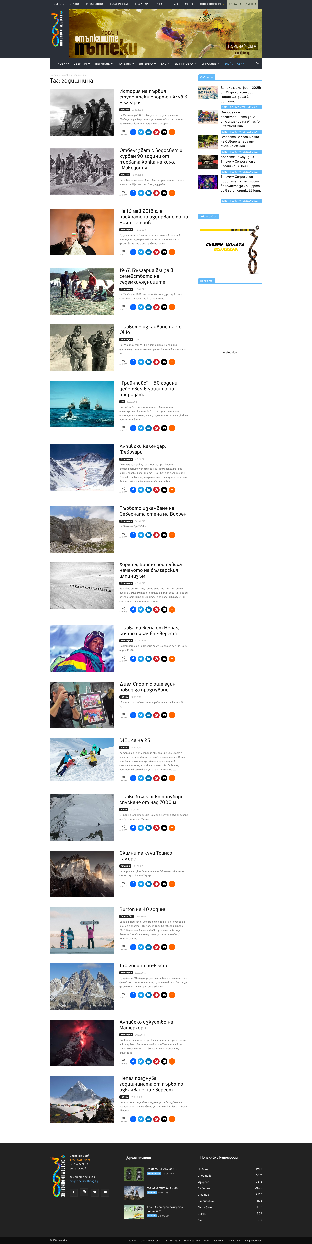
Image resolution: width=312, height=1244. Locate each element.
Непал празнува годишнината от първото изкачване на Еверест (151, 1084)
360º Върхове (192, 1240)
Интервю (147, 64)
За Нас (132, 1240)
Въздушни (96, 4)
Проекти (218, 1240)
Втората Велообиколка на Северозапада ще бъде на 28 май (240, 142)
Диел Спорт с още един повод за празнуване (147, 687)
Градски (143, 4)
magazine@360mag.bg (84, 1181)
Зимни (58, 4)
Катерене (125, 866)
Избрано (125, 110)
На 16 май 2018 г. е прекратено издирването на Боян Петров (153, 217)
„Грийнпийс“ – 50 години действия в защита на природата (148, 389)
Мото (190, 4)
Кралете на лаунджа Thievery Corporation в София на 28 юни (238, 162)
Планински (120, 4)
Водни (75, 4)
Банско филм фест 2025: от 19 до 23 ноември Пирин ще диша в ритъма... (241, 95)
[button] (257, 63)
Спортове (205, 1176)
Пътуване (104, 64)
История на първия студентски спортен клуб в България (153, 97)
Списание (210, 64)
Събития (81, 64)
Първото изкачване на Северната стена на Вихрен (153, 511)
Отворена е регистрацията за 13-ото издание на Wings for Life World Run (241, 119)
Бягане (160, 4)
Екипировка (185, 64)
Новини (63, 64)
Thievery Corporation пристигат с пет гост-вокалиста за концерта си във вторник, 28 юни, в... (241, 186)
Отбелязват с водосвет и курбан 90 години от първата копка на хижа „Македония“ (150, 159)
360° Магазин (235, 64)
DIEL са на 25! (135, 741)
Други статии (138, 1158)
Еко (165, 64)
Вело (175, 4)
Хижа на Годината (242, 4)
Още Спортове (212, 4)
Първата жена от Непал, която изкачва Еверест (149, 631)
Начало (54, 75)
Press (206, 1240)
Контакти (233, 1240)
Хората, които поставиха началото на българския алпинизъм (150, 571)
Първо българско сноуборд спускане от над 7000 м (151, 800)
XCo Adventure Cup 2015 (162, 1188)
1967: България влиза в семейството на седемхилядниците (146, 277)
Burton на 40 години (143, 910)
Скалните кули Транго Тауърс (145, 856)
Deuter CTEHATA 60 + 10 (162, 1169)
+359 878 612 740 (81, 1160)
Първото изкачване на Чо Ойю (150, 330)
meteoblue (230, 352)
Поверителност (253, 1240)
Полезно (126, 64)
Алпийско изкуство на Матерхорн (146, 1025)
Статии (203, 1195)
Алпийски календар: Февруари (142, 450)
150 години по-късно (144, 966)
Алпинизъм (126, 230)
